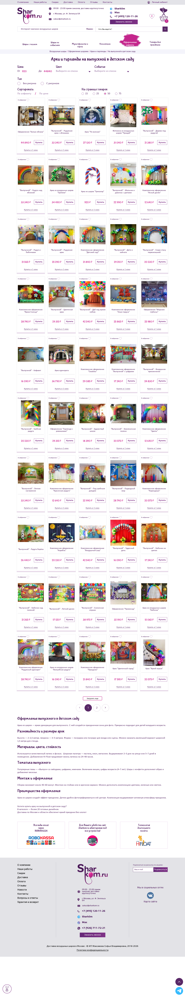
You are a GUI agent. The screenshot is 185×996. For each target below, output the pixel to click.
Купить (38, 146)
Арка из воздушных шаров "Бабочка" (154, 643)
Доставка (68, 2)
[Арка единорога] (62, 371)
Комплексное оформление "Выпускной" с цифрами (123, 389)
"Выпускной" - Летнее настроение (31, 518)
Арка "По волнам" (92, 134)
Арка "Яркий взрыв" (154, 706)
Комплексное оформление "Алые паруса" (123, 325)
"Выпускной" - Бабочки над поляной (31, 643)
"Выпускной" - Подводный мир (123, 518)
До (45, 71)
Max (117, 12)
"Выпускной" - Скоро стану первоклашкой (154, 261)
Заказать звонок (123, 22)
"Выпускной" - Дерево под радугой (154, 134)
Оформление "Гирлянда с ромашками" (61, 454)
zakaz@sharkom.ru (62, 19)
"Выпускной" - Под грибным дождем (92, 518)
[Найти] (129, 29)
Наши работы (40, 2)
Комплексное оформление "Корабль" (61, 582)
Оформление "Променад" (123, 643)
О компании (23, 2)
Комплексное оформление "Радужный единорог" (30, 706)
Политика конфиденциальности (92, 989)
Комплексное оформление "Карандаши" (154, 518)
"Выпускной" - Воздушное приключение (154, 389)
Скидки (55, 2)
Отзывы (94, 2)
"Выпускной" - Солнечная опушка (92, 643)
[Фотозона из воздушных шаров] (123, 115)
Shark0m (119, 9)
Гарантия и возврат (28, 941)
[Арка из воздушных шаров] (62, 179)
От (23, 71)
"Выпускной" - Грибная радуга (30, 454)
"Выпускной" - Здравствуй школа (92, 454)
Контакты (107, 2)
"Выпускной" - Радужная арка (61, 261)
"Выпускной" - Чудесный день (123, 581)
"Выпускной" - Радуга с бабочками (30, 261)
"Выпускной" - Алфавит (31, 389)
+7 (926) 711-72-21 (93, 967)
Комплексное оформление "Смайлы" (92, 389)
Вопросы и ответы (27, 937)
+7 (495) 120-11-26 (126, 16)
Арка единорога (62, 389)
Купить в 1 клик (31, 154)
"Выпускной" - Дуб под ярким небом (92, 324)
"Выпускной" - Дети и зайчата (123, 261)
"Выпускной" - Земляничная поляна (123, 454)
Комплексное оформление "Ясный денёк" (154, 197)
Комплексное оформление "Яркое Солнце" (31, 325)
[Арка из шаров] (92, 179)
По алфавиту (24, 93)
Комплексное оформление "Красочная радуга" (62, 518)
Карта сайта (150, 941)
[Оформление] (31, 116)
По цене (43, 93)
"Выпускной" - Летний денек (62, 643)
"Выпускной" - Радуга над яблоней (31, 197)
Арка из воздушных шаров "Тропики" (61, 197)
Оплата (81, 2)
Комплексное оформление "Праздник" (92, 706)
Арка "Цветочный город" (123, 706)
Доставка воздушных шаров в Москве (66, 985)
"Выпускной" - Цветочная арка (61, 324)
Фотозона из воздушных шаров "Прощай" (123, 134)
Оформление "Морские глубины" (154, 324)
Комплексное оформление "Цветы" (154, 454)
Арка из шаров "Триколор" (92, 197)
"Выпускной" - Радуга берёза (31, 581)
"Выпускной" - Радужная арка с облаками (62, 134)
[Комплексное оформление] (154, 179)
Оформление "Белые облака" (30, 134)
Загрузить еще (92, 738)
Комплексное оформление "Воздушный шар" (92, 582)
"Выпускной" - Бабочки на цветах (154, 581)
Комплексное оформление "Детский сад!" (92, 261)
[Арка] (92, 116)
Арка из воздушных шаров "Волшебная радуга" (61, 706)
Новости (22, 929)
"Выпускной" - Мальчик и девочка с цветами (123, 197)
